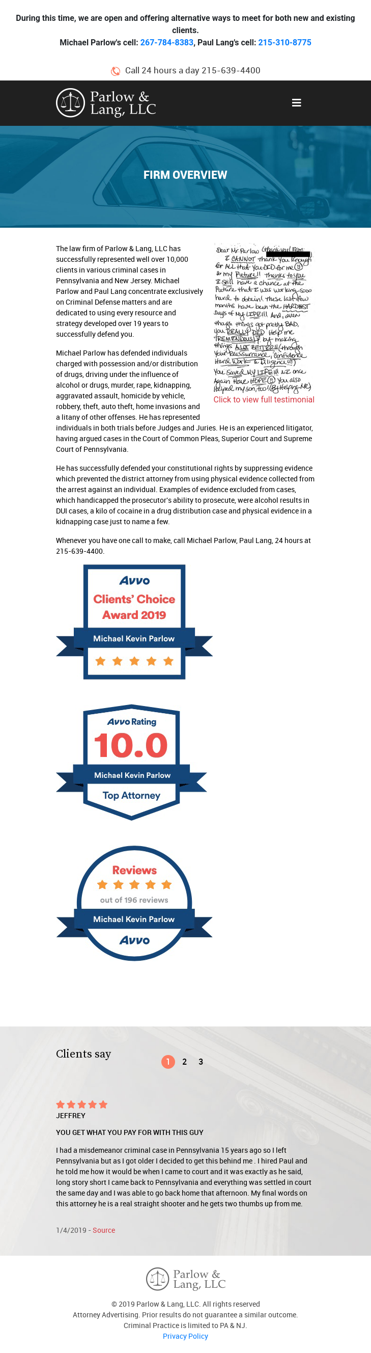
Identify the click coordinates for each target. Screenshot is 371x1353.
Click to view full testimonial (264, 399)
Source (104, 1230)
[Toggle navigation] (296, 103)
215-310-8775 (284, 42)
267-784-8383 (166, 42)
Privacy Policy (185, 1336)
